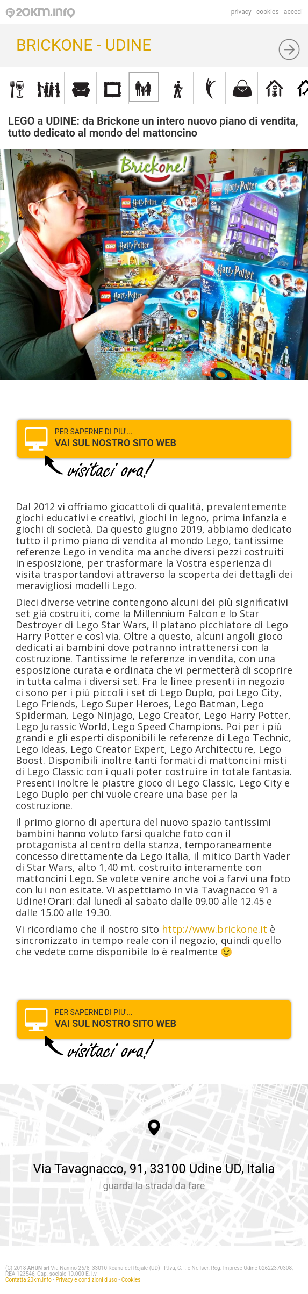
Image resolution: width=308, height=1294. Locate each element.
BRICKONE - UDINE (83, 44)
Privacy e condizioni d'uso (86, 1280)
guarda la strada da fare (154, 1185)
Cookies (131, 1280)
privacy (241, 12)
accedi (293, 12)
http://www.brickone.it (214, 929)
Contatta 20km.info (28, 1280)
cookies (267, 12)
